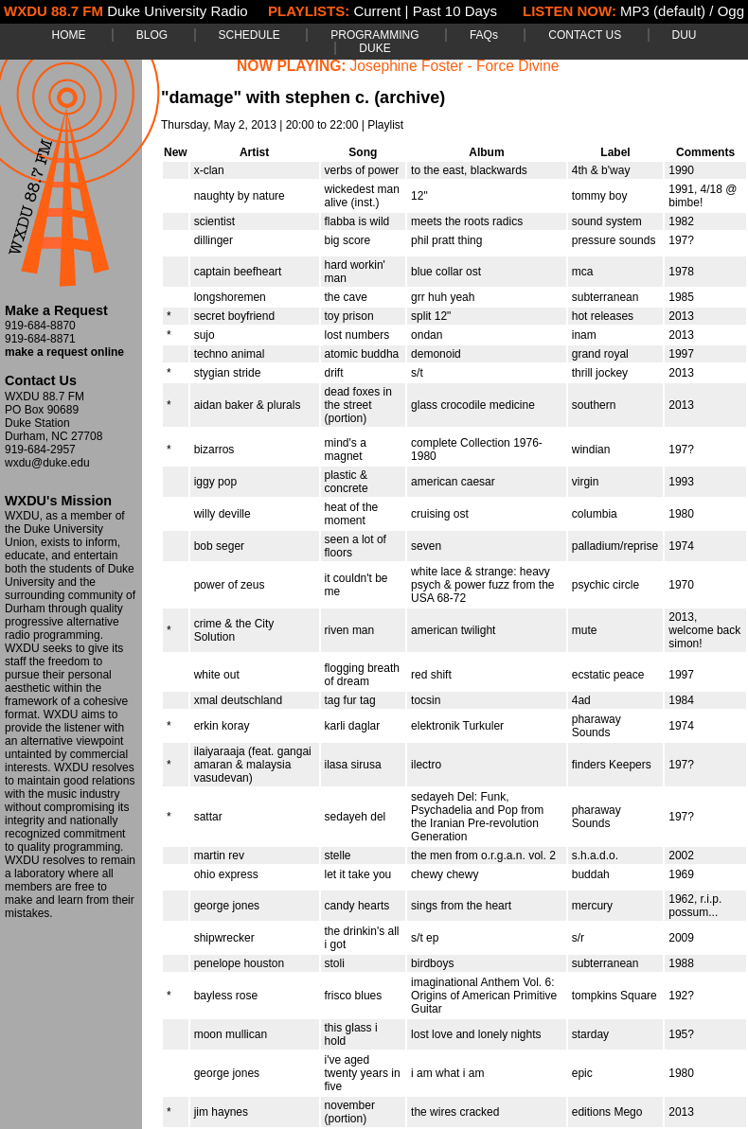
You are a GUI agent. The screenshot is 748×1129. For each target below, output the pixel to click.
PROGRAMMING (374, 35)
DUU (684, 35)
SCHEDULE (249, 35)
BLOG (152, 35)
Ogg (731, 11)
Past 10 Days (455, 11)
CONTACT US (584, 35)
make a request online (64, 352)
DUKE (374, 48)
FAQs (484, 35)
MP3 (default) (662, 11)
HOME (68, 35)
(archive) (409, 97)
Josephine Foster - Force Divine (455, 66)
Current (377, 11)
